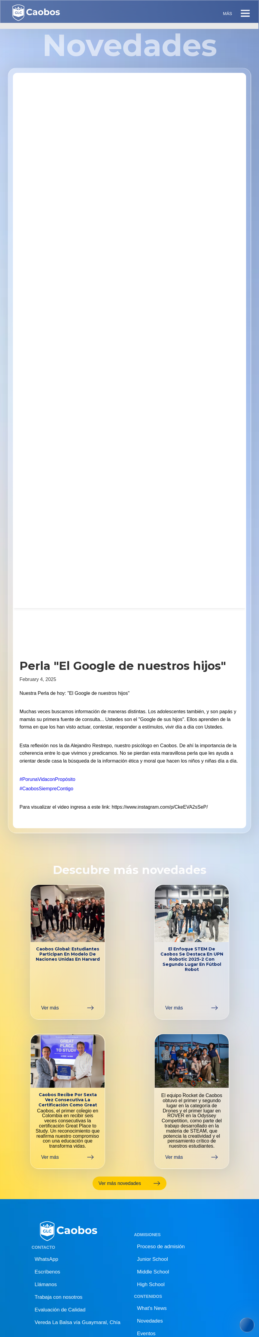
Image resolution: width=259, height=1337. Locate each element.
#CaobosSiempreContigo (46, 788)
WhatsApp (46, 1259)
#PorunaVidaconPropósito (47, 779)
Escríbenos (47, 1272)
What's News (152, 1308)
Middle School (153, 1272)
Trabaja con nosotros (58, 1297)
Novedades (150, 1321)
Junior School (152, 1259)
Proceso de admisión (161, 1246)
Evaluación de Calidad (60, 1310)
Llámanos (46, 1284)
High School (151, 1284)
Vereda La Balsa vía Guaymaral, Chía (77, 1322)
